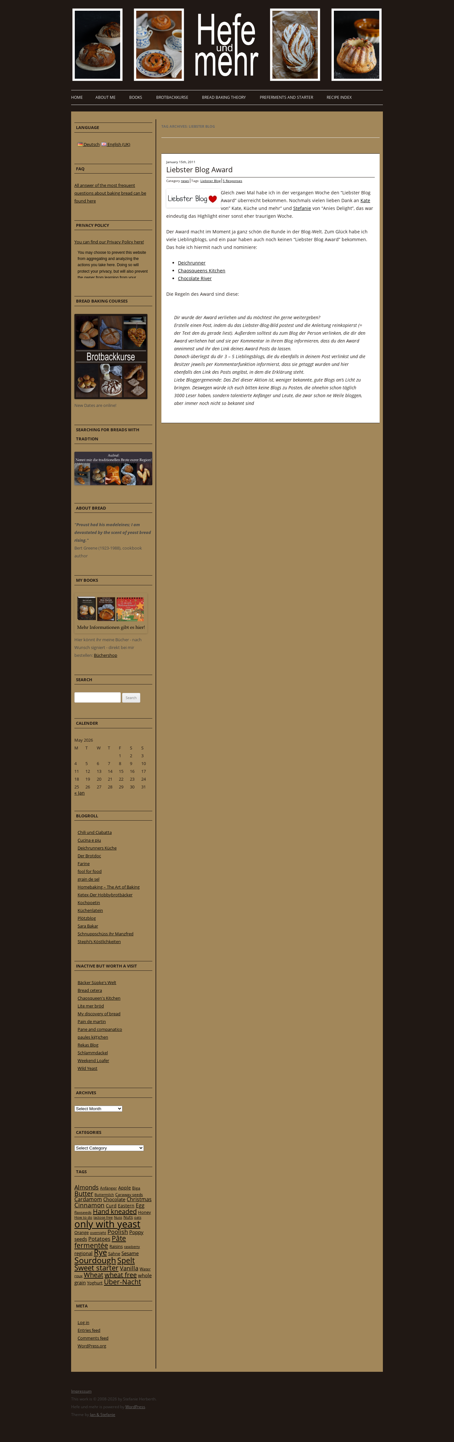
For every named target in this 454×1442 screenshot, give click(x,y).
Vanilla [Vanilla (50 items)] (129, 1268)
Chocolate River (195, 278)
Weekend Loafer (93, 1060)
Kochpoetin (89, 902)
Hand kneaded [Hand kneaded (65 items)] (115, 1211)
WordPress (135, 1407)
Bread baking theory (224, 97)
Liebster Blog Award (199, 169)
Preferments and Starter (286, 97)
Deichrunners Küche (97, 848)
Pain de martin (92, 1021)
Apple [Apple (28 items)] (124, 1188)
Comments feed (93, 1338)
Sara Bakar (88, 926)
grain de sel (88, 879)
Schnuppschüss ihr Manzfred (105, 934)
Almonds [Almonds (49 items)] (86, 1187)
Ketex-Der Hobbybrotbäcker (105, 895)
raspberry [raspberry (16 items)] (132, 1246)
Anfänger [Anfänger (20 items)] (108, 1188)
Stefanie (302, 208)
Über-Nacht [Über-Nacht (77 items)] (122, 1281)
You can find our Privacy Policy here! (109, 242)
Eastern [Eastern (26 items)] (126, 1205)
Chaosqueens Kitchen (201, 270)
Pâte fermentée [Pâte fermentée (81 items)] (100, 1241)
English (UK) (115, 144)
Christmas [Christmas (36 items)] (139, 1199)
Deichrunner (192, 263)
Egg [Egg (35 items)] (140, 1205)
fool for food (90, 871)
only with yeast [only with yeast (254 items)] (107, 1223)
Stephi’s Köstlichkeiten (99, 941)
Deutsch (89, 144)
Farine (84, 863)
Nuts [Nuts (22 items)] (128, 1217)
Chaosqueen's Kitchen (99, 998)
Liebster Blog (210, 180)
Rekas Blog (88, 1045)
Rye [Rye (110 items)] (100, 1252)
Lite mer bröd (91, 1006)
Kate (365, 200)
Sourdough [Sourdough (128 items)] (95, 1260)
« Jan (79, 793)
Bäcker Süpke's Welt (97, 982)
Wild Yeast (87, 1068)
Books (135, 97)
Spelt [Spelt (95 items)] (126, 1260)
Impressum (81, 1391)
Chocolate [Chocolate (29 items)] (114, 1199)
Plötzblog (87, 918)
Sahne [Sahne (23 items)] (114, 1253)
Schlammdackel (93, 1053)
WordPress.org (92, 1346)
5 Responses (232, 180)
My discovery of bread (99, 1014)
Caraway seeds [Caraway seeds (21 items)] (129, 1194)
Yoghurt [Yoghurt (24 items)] (95, 1283)
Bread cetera (90, 990)
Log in (83, 1322)
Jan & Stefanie (102, 1414)
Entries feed (89, 1330)
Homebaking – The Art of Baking (109, 887)
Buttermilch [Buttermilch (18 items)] (104, 1194)
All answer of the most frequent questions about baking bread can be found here (110, 193)
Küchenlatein (90, 910)
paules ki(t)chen (93, 1037)
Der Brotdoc (89, 856)
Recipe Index (339, 97)
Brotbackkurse (172, 97)
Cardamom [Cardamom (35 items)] (88, 1199)
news (185, 180)
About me (105, 97)
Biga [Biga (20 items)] (136, 1188)
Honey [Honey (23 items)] (144, 1212)
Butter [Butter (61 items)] (83, 1193)
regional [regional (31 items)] (83, 1253)
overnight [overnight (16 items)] (98, 1232)
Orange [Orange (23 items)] (81, 1232)
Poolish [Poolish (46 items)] (117, 1232)
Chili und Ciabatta (95, 832)
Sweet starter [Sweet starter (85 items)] (96, 1267)
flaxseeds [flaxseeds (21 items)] (83, 1212)
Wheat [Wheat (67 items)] (93, 1274)
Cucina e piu (89, 840)
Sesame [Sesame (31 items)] (130, 1253)
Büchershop (105, 655)
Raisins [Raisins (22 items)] (116, 1246)
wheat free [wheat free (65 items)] (121, 1274)
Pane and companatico (100, 1029)
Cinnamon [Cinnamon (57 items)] (89, 1205)
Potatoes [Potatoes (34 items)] (99, 1238)
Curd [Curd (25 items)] (111, 1206)
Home (77, 97)
